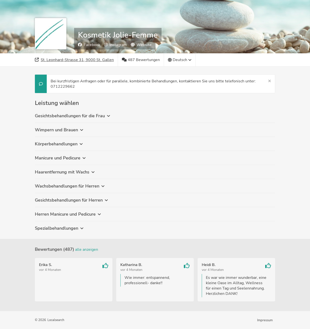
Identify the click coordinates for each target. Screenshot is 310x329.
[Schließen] (269, 81)
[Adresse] (74, 59)
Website (141, 44)
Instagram (115, 44)
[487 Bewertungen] (141, 59)
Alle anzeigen (86, 249)
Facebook (89, 44)
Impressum (265, 320)
